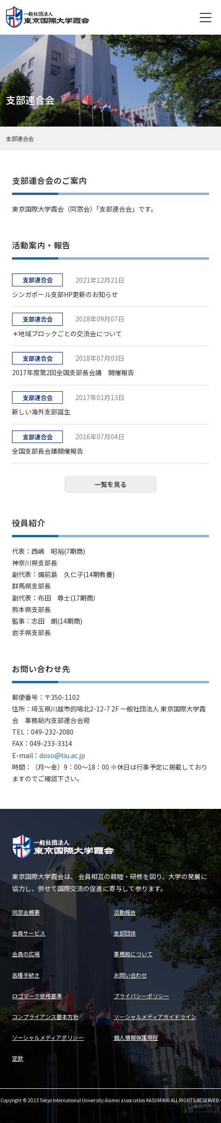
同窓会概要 (26, 912)
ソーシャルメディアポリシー (48, 1037)
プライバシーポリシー (141, 996)
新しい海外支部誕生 (41, 411)
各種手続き (26, 975)
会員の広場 (26, 954)
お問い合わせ (130, 975)
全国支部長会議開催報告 (47, 450)
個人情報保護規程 (136, 1037)
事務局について (133, 954)
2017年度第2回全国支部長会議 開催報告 (73, 372)
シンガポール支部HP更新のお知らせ (65, 294)
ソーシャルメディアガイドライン (155, 1016)
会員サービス (28, 933)
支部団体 (125, 933)
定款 (17, 1058)
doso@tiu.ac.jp (62, 755)
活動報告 (125, 912)
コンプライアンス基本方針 (45, 1016)
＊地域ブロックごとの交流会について (67, 333)
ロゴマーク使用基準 (37, 996)
